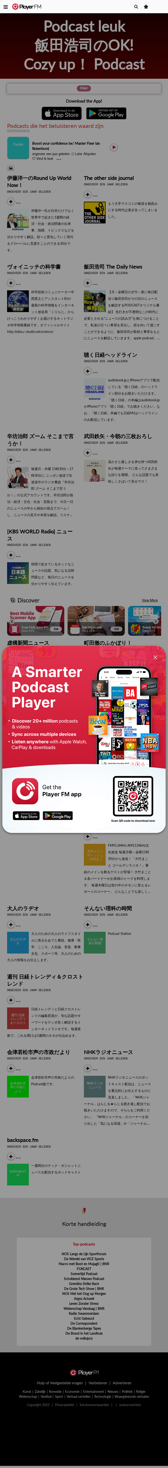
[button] (6, 6)
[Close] (155, 657)
